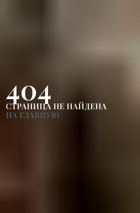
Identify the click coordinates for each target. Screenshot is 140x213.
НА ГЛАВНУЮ (33, 115)
